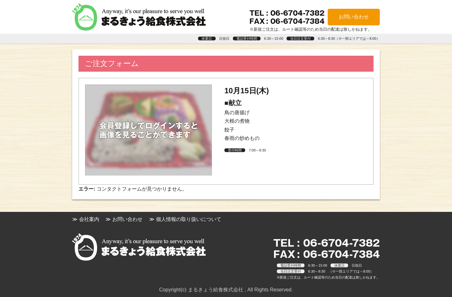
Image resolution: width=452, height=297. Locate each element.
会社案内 (89, 219)
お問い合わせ (354, 16)
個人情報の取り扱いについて (188, 219)
